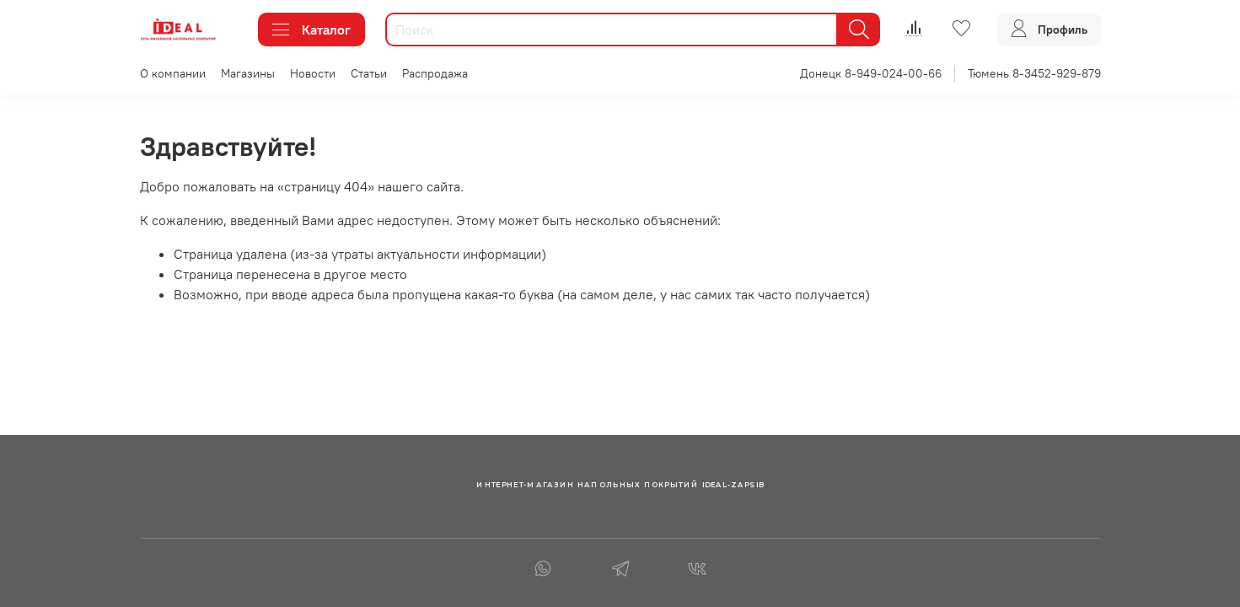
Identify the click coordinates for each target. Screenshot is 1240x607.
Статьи (369, 73)
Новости (312, 73)
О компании (173, 73)
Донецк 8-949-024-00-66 (871, 73)
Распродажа (435, 73)
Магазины (248, 73)
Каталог (311, 29)
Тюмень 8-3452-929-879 (1034, 73)
